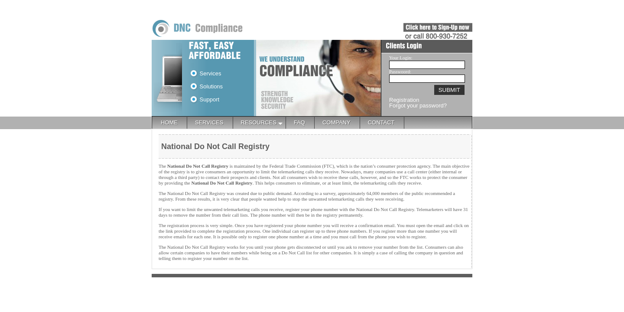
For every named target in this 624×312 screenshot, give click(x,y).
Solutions (207, 86)
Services (206, 73)
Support (205, 99)
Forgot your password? (418, 105)
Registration (404, 100)
